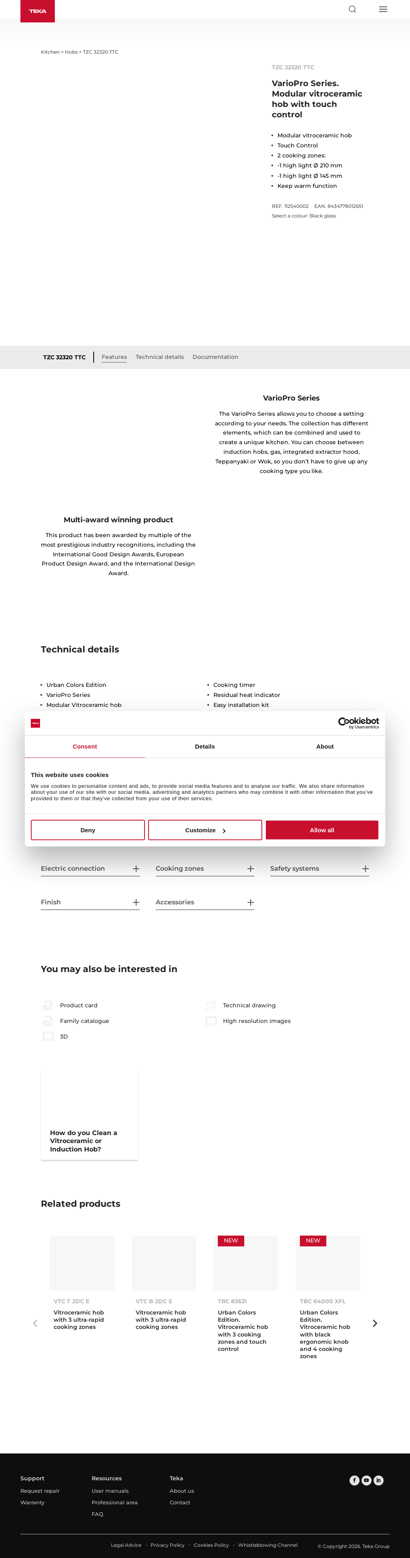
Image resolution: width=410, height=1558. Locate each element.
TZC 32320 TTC (64, 357)
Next (375, 1323)
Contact (180, 1502)
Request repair (40, 1491)
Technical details (160, 356)
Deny (87, 830)
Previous (35, 1323)
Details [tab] (205, 746)
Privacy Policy (168, 1545)
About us (182, 1491)
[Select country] (367, 9)
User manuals (110, 1491)
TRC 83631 (232, 1301)
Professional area (115, 1502)
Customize (205, 830)
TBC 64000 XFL (323, 1301)
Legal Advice (126, 1545)
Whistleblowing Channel (267, 1545)
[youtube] (367, 1480)
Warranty (32, 1502)
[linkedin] (379, 1480)
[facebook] (355, 1480)
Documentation (216, 356)
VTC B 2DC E (154, 1301)
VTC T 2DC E (71, 1301)
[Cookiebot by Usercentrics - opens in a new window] (344, 723)
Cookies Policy (211, 1545)
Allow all (322, 830)
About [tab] (325, 746)
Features (114, 356)
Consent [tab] (85, 746)
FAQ (97, 1514)
